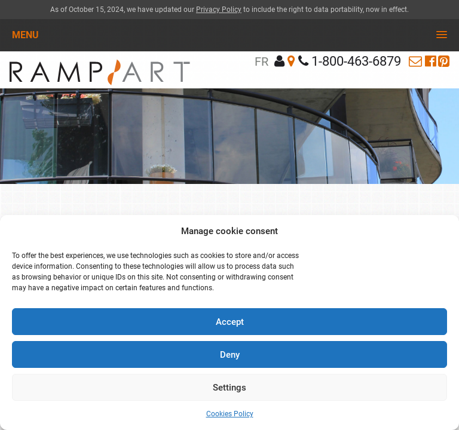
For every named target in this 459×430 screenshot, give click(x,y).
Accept (230, 322)
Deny (230, 354)
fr (261, 61)
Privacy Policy (218, 9)
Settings (229, 387)
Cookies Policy (229, 414)
